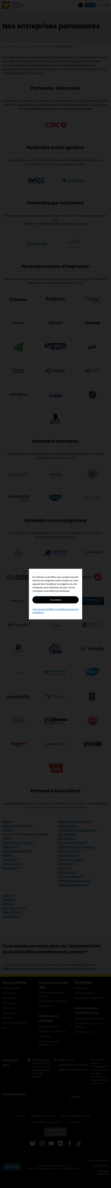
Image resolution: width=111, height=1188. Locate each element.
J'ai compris (55, 599)
